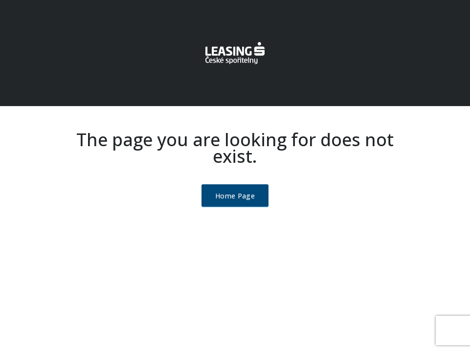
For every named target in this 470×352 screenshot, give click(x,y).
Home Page (235, 195)
